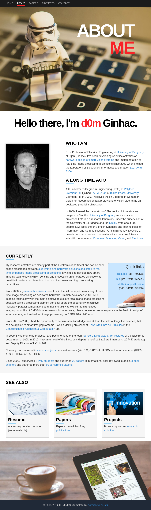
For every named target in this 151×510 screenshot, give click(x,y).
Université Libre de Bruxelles (106, 325)
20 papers (78, 360)
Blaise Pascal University (124, 193)
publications (63, 430)
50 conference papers (59, 364)
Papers (33, 3)
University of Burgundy (130, 152)
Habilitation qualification (130, 284)
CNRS (113, 222)
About (21, 3)
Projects (48, 3)
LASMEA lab (98, 193)
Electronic (138, 238)
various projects (46, 350)
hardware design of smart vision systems (90, 159)
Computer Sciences (104, 238)
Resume (122, 273)
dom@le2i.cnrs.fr (98, 505)
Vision (121, 238)
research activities (35, 291)
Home (9, 3)
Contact (63, 3)
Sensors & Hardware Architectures (103, 335)
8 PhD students (45, 360)
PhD (117, 279)
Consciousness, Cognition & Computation (30, 328)
